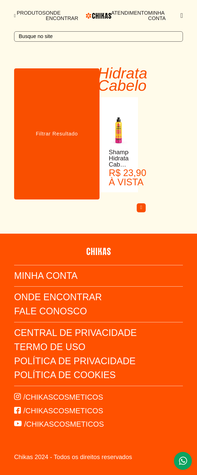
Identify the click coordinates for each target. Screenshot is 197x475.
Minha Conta (157, 15)
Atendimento (129, 13)
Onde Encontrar (62, 15)
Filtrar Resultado (57, 133)
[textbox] (98, 36)
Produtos (31, 13)
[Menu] (15, 15)
